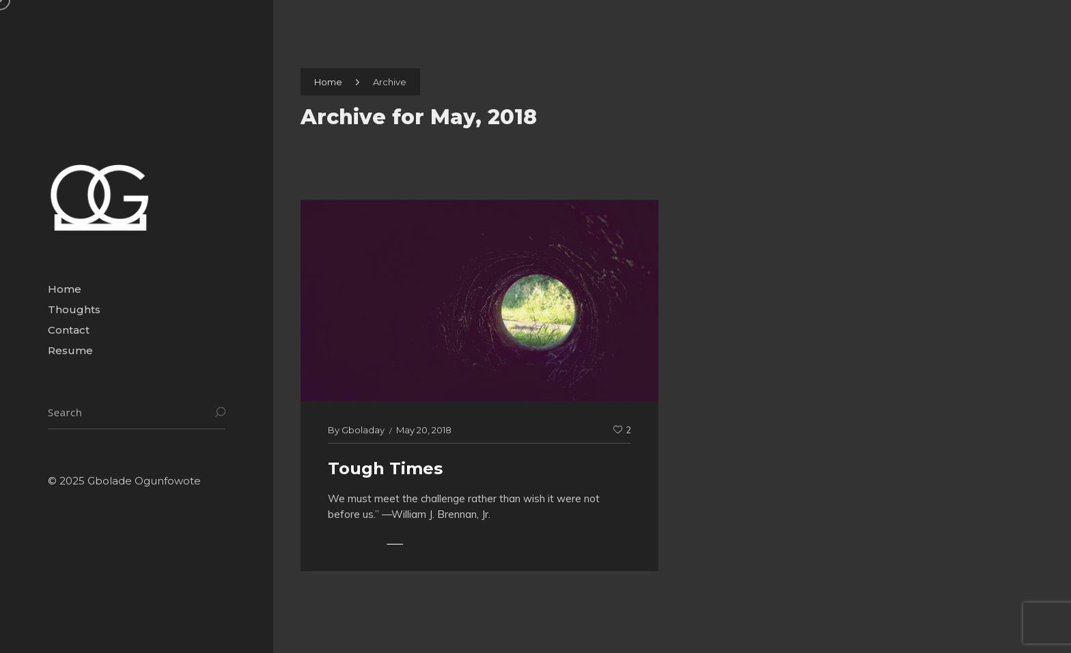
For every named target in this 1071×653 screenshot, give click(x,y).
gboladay (363, 429)
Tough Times (385, 468)
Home (328, 81)
